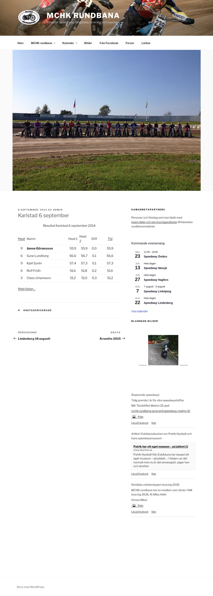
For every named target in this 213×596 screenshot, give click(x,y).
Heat (21, 239)
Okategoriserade (37, 310)
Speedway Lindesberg (158, 302)
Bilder (88, 43)
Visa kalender (139, 311)
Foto (137, 416)
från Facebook (109, 43)
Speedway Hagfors (156, 279)
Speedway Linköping (157, 291)
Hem (20, 43)
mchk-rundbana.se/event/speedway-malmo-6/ (160, 410)
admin (58, 209)
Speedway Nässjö (155, 268)
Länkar (146, 43)
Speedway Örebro (155, 256)
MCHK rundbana (83, 15)
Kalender (70, 43)
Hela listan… (26, 289)
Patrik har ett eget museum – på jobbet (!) (160, 446)
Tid (110, 239)
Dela (153, 422)
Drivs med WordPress (30, 587)
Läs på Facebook (139, 422)
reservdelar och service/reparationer (154, 222)
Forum (130, 43)
